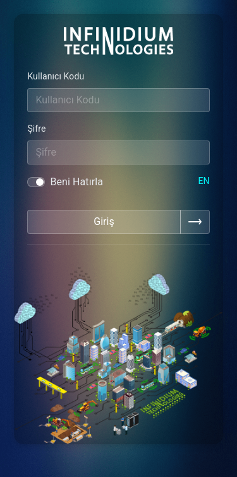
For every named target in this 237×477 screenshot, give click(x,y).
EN (203, 181)
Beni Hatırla (76, 182)
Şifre (36, 129)
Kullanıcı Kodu (55, 76)
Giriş (104, 221)
